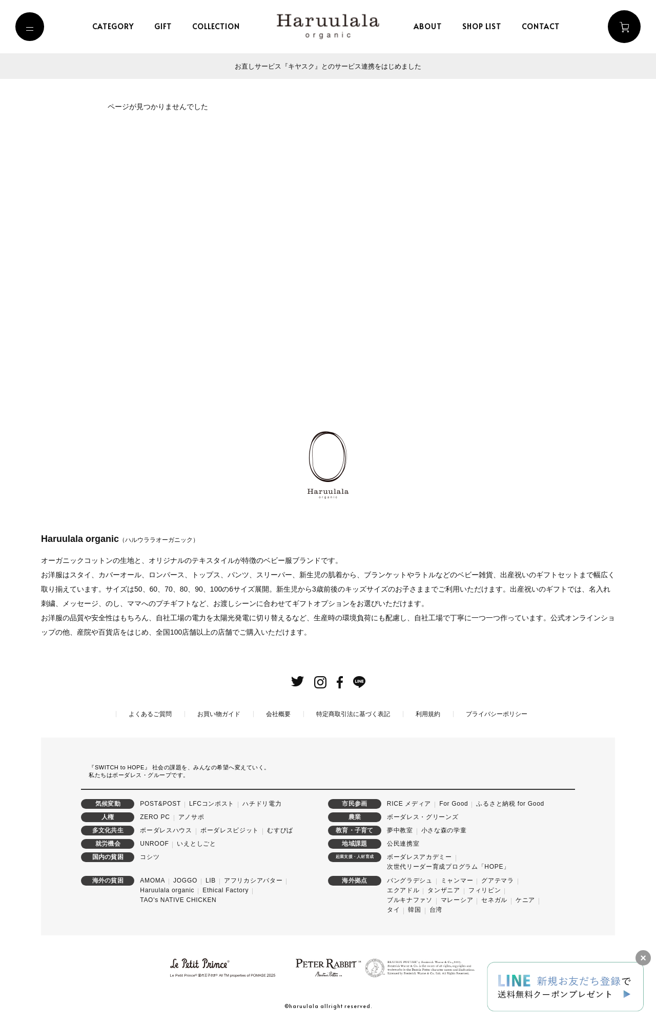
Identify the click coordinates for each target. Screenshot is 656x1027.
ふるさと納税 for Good (510, 802)
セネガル (494, 899)
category (115, 26)
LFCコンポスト (211, 802)
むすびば (280, 829)
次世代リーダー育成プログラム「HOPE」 (448, 866)
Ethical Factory (225, 889)
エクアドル (403, 889)
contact (543, 26)
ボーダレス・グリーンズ (423, 816)
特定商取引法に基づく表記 (353, 713)
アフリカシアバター (253, 879)
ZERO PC (155, 816)
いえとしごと (196, 843)
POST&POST (160, 802)
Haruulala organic (167, 889)
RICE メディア (409, 802)
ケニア (525, 899)
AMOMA (152, 879)
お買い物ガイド (218, 713)
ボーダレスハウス (166, 829)
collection (218, 26)
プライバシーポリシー (496, 713)
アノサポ (191, 816)
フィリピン (484, 889)
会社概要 (278, 713)
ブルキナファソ (410, 899)
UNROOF (154, 843)
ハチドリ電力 (261, 802)
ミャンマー (457, 879)
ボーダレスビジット (229, 829)
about (430, 26)
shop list (483, 26)
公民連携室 (403, 843)
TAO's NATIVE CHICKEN (178, 899)
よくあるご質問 (150, 713)
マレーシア (457, 899)
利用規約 (428, 713)
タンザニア (443, 889)
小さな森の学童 (444, 829)
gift (165, 26)
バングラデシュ (410, 879)
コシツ (149, 856)
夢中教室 (400, 829)
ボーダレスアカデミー (419, 856)
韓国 (414, 909)
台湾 (435, 909)
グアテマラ (497, 879)
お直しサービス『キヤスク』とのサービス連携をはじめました (328, 66)
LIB (211, 879)
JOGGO (185, 879)
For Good (453, 802)
